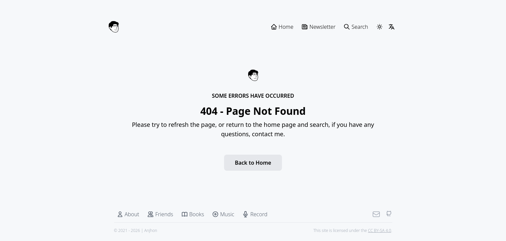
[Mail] (376, 214)
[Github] (389, 214)
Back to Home (253, 162)
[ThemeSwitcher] (380, 27)
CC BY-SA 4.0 (379, 230)
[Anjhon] (114, 26)
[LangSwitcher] (392, 27)
